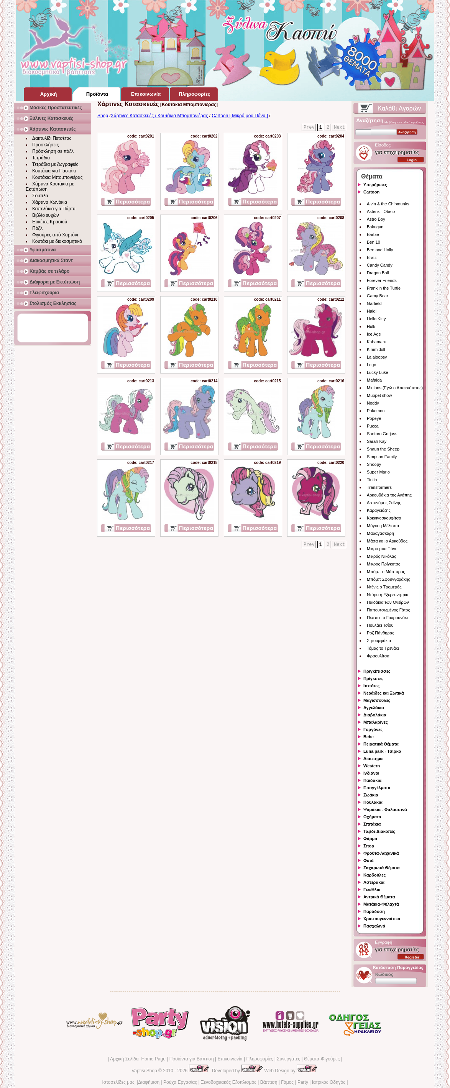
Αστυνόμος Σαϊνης (384, 502)
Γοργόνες (373, 729)
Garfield (374, 303)
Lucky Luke (377, 372)
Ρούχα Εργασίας (180, 1082)
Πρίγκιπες (373, 678)
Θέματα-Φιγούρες (322, 1059)
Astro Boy (376, 219)
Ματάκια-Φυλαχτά (381, 904)
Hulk (371, 326)
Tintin (372, 479)
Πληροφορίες (259, 1059)
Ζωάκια (370, 795)
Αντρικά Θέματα (379, 897)
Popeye (374, 418)
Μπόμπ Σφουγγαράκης (388, 579)
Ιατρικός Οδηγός (328, 1082)
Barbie (373, 234)
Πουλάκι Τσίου (380, 625)
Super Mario (378, 472)
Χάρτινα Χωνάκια (49, 202)
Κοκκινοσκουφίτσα (384, 518)
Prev (309, 127)
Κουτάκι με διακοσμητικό (57, 241)
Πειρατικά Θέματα (381, 744)
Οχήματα (372, 816)
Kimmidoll (376, 349)
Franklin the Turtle (384, 288)
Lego (371, 364)
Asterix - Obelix (381, 211)
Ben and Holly (380, 249)
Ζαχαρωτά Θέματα (381, 867)
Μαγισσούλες (376, 700)
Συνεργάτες (288, 1059)
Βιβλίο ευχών (45, 215)
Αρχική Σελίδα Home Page (138, 1059)
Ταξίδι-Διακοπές (379, 831)
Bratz (372, 257)
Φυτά (368, 860)
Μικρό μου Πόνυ (382, 548)
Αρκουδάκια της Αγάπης (389, 495)
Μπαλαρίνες (375, 722)
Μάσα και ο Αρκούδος (387, 541)
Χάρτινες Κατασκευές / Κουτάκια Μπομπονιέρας (159, 115)
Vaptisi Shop (144, 1070)
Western (371, 766)
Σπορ (368, 846)
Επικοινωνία (229, 1059)
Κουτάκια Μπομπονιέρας (57, 177)
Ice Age (374, 334)
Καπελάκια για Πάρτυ (54, 208)
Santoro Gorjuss (382, 433)
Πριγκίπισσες (377, 671)
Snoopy (374, 464)
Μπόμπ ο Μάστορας (386, 571)
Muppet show (379, 395)
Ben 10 (373, 242)
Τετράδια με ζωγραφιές (55, 164)
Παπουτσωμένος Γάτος (388, 610)
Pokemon (375, 410)
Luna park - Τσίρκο (382, 751)
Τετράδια (41, 158)
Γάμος (287, 1082)
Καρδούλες (374, 875)
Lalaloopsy (377, 357)
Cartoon (371, 192)
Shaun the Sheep (383, 449)
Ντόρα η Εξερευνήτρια (388, 594)
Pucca (373, 426)
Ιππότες (371, 685)
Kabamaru (376, 341)
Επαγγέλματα (376, 787)
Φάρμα (370, 838)
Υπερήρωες (375, 184)
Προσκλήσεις (45, 144)
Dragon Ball (378, 272)
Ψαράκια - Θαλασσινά (385, 809)
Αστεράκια (373, 882)
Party (302, 1082)
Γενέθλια (372, 889)
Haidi (371, 311)
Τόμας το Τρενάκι (383, 648)
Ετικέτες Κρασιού (49, 221)
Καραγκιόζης (379, 510)
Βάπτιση (269, 1082)
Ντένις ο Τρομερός (384, 587)
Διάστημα (373, 758)
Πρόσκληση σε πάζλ (53, 151)
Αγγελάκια (373, 707)
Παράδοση (374, 911)
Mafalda (374, 380)
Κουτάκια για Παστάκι (54, 171)
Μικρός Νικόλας (381, 556)
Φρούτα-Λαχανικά (381, 853)
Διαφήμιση (148, 1082)
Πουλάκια (373, 802)
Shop (102, 115)
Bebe (368, 736)
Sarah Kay (376, 441)
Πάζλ (37, 228)
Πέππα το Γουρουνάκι (387, 617)
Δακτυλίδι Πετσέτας (51, 138)
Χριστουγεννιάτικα (381, 918)
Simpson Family (382, 456)
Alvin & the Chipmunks (388, 204)
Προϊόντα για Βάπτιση (191, 1059)
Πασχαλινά (374, 926)
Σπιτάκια (372, 824)
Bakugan (375, 226)
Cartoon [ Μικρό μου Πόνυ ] (240, 115)
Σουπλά (40, 195)
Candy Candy (380, 265)
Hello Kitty (376, 318)
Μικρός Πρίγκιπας (383, 564)
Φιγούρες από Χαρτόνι (55, 235)
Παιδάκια (372, 780)
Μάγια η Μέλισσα (383, 525)
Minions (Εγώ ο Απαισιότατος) (395, 387)
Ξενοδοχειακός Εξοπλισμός (228, 1082)
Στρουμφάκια (379, 640)
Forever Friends (382, 280)
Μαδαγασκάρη (380, 533)
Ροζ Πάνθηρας (380, 633)
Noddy (373, 403)
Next (339, 127)
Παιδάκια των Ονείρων (388, 602)
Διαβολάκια (374, 715)
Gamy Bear (377, 295)
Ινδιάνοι (371, 773)
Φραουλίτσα (378, 656)
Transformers (379, 487)
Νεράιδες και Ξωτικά (383, 693)
